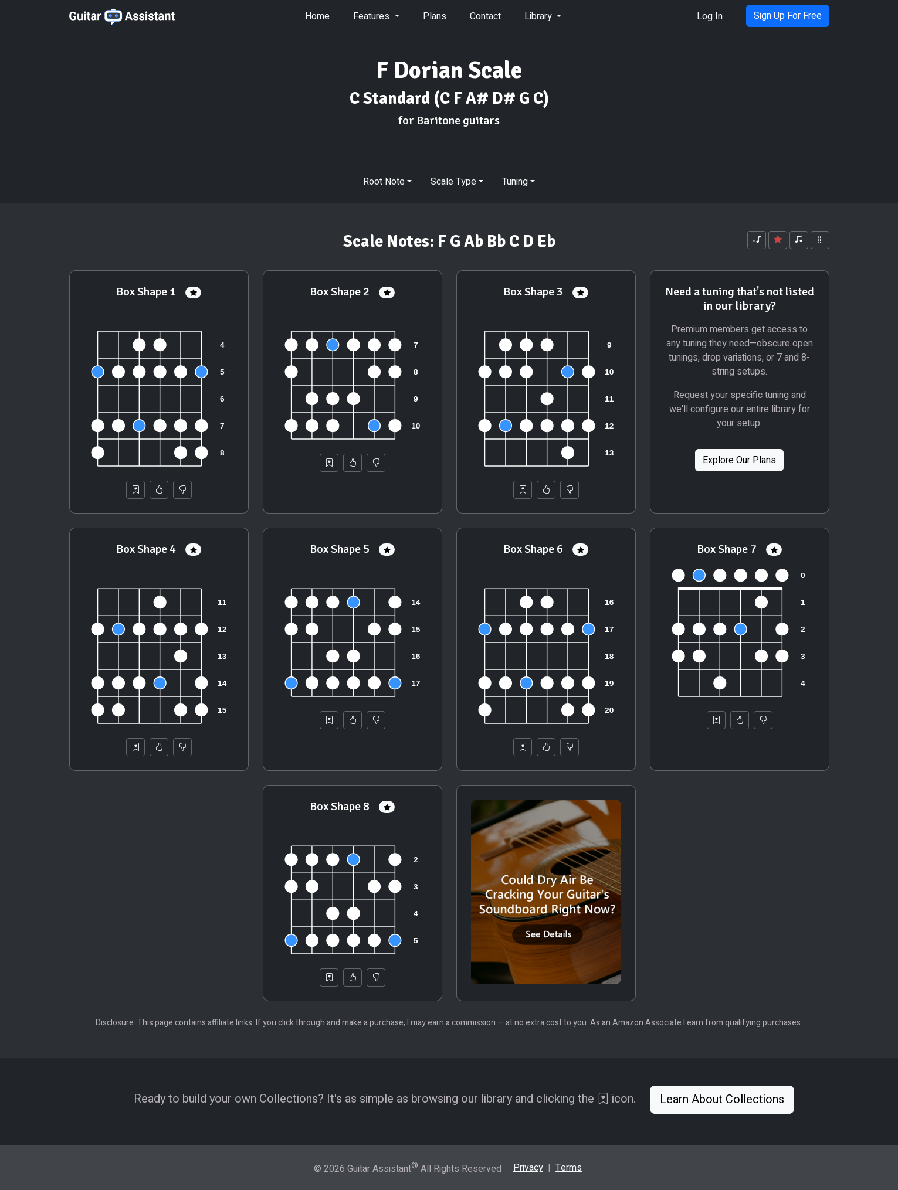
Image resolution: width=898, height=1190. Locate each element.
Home (317, 16)
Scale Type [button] (453, 182)
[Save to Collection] (135, 490)
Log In (710, 16)
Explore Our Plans (739, 460)
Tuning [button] (515, 182)
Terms (568, 1168)
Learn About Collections (722, 1099)
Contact (485, 16)
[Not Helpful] (182, 490)
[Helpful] (159, 490)
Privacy (528, 1168)
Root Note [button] (384, 182)
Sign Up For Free (788, 16)
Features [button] (372, 16)
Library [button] (539, 16)
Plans (434, 16)
